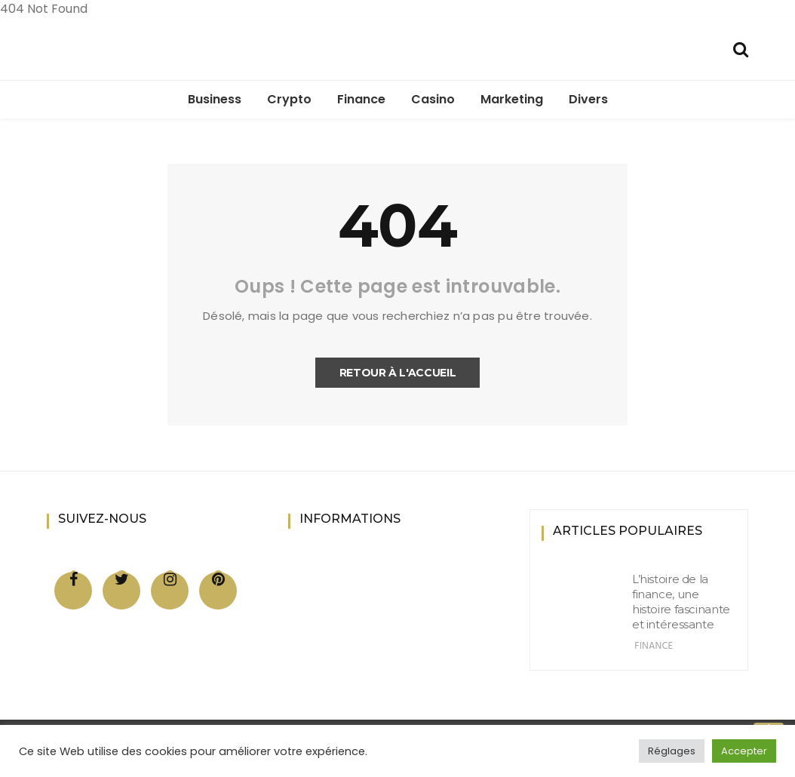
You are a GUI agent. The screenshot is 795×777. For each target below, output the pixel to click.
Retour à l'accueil (397, 372)
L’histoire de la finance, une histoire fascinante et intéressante (681, 601)
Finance (361, 99)
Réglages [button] (671, 751)
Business (214, 99)
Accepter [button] (744, 751)
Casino (433, 99)
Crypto (289, 99)
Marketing (511, 99)
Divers (588, 99)
